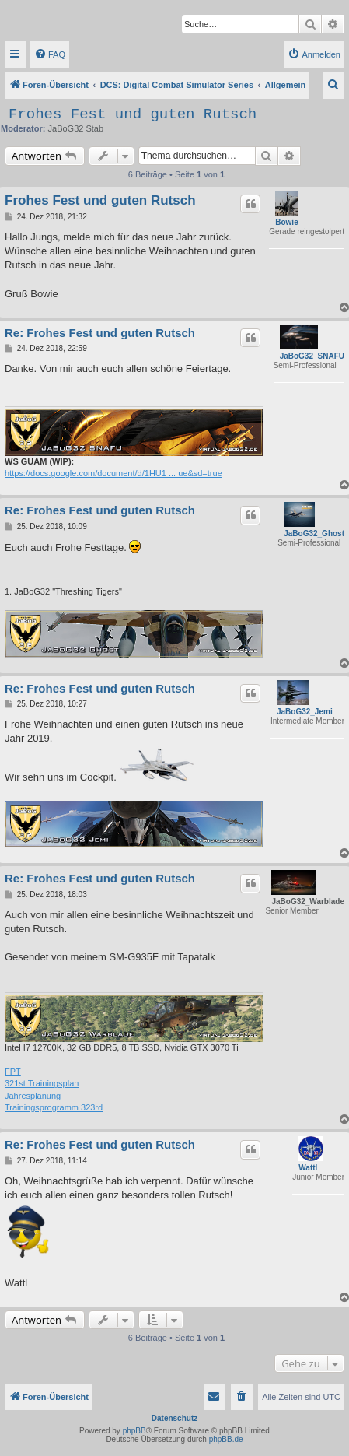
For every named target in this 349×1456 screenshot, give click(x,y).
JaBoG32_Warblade (307, 901)
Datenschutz (174, 1418)
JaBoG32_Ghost (314, 533)
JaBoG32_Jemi (305, 711)
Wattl (307, 1167)
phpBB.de (226, 1439)
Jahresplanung (33, 1095)
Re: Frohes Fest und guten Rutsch (100, 332)
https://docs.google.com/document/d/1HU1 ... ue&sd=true (113, 473)
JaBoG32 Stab (76, 128)
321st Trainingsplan (42, 1083)
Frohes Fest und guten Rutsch (133, 114)
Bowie (286, 222)
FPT (13, 1071)
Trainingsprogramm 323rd (54, 1107)
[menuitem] (49, 54)
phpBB (134, 1430)
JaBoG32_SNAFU (312, 356)
